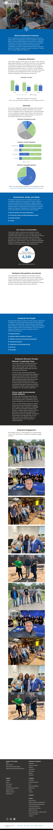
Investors (46, 8)
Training (12, 220)
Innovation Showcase (33, 782)
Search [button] (46, 14)
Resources (12, 347)
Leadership (31, 780)
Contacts (31, 791)
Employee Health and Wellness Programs (21, 336)
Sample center (9, 793)
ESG (30, 784)
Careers (46, 10)
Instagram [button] (11, 819)
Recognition (13, 349)
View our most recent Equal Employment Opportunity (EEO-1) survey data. (26, 188)
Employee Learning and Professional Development (23, 339)
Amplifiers (8, 780)
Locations (31, 815)
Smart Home (31, 771)
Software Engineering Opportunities (36, 804)
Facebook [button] (7, 819)
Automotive (31, 763)
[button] (26, 596)
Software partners (10, 789)
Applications (47, 3)
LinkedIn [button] (14, 819)
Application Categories (35, 761)
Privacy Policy (20, 825)
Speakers (31, 773)
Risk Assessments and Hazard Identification (21, 212)
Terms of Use (26, 825)
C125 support (9, 784)
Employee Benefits (15, 333)
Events (30, 789)
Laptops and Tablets (33, 765)
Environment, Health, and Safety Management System (24, 215)
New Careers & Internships (35, 808)
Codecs (7, 782)
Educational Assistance (16, 341)
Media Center (32, 788)
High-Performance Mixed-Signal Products (15, 768)
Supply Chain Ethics (38, 825)
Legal (32, 825)
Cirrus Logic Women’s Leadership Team (37, 812)
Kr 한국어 (46, 19)
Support (46, 5)
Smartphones (32, 769)
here (29, 50)
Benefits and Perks (33, 810)
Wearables (31, 775)
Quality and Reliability (33, 786)
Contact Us (47, 12)
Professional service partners (12, 788)
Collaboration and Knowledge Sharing (20, 344)
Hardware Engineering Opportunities (37, 802)
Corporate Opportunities (34, 806)
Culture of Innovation (33, 813)
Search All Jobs (32, 800)
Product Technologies (12, 761)
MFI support (8, 786)
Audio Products (9, 764)
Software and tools (10, 791)
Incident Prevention (15, 218)
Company (47, 6)
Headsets (31, 767)
